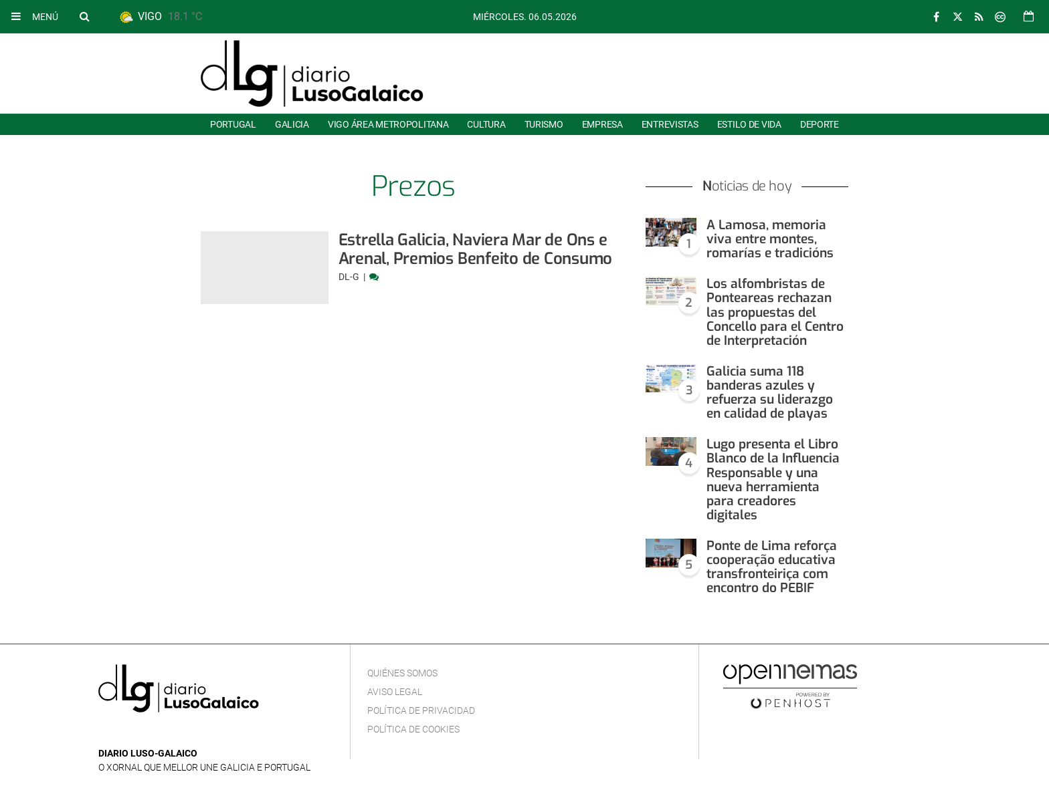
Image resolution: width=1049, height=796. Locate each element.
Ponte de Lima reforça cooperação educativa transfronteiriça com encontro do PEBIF (771, 566)
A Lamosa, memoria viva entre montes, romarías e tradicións (770, 239)
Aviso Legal (394, 691)
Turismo (543, 124)
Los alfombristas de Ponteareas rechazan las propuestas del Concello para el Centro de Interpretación (775, 311)
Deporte (819, 124)
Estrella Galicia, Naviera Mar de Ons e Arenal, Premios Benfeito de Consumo (476, 249)
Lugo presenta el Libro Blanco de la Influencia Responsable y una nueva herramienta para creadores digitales (773, 479)
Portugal (233, 124)
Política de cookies (413, 729)
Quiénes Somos (402, 673)
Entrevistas (670, 124)
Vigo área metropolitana (388, 124)
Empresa (602, 124)
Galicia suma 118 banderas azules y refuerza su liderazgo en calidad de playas (769, 392)
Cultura (486, 124)
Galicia (292, 124)
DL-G (350, 276)
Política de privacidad (421, 710)
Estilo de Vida (749, 124)
